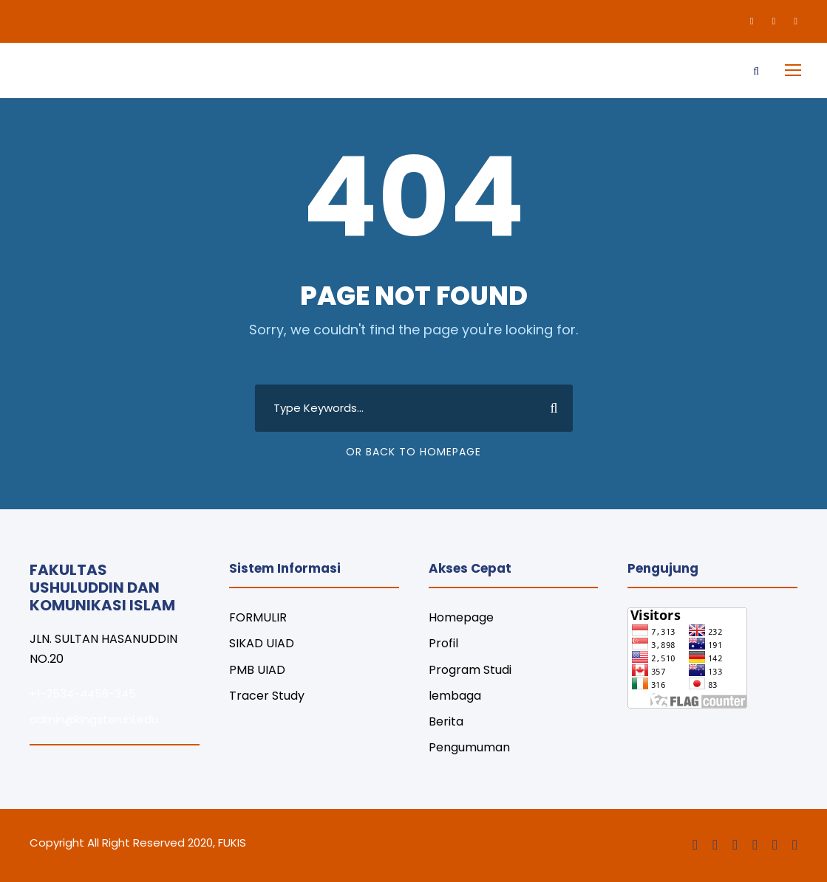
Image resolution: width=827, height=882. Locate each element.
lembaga (455, 695)
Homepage (461, 617)
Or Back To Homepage (413, 451)
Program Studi (470, 669)
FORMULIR (258, 617)
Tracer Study (266, 695)
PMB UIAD (257, 669)
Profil (443, 643)
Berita (446, 721)
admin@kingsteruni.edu (94, 719)
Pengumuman (469, 747)
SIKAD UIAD (261, 643)
